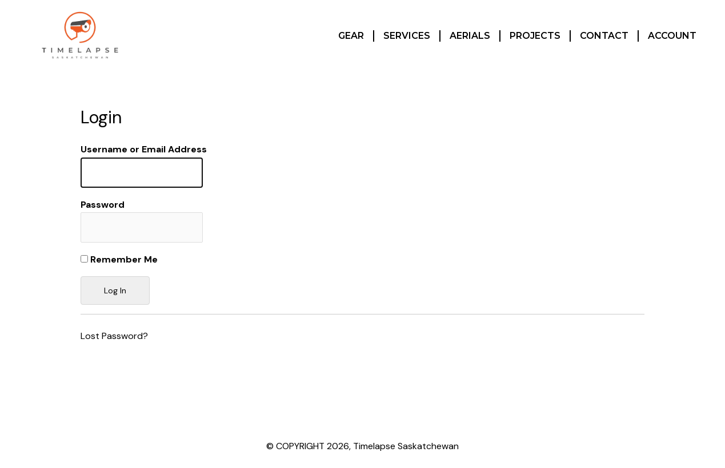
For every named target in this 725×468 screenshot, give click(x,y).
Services (406, 35)
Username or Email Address (144, 149)
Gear (351, 35)
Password (103, 205)
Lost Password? (114, 336)
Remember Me (119, 259)
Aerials (470, 35)
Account (672, 35)
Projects (535, 35)
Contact (604, 35)
